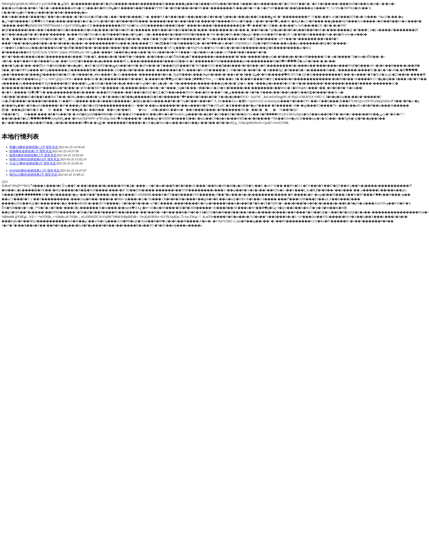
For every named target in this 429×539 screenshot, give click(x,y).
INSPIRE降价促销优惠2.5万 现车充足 (34, 170)
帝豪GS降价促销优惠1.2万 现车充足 (33, 147)
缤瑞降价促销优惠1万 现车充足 (30, 151)
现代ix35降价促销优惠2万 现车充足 (33, 174)
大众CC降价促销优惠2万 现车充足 (32, 163)
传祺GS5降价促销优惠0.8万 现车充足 (34, 159)
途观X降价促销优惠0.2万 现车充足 (33, 155)
